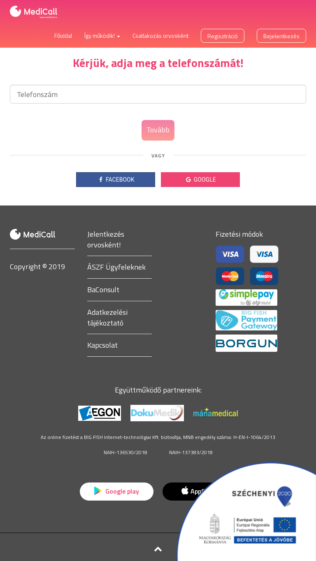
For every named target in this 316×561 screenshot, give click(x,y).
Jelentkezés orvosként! (105, 239)
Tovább (158, 129)
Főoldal (63, 35)
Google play (116, 491)
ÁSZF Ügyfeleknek (116, 266)
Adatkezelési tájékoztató (107, 317)
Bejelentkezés (281, 36)
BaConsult (103, 289)
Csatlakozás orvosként (160, 35)
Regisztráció (222, 36)
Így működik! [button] (102, 35)
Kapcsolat (102, 345)
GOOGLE (200, 179)
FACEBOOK (116, 179)
